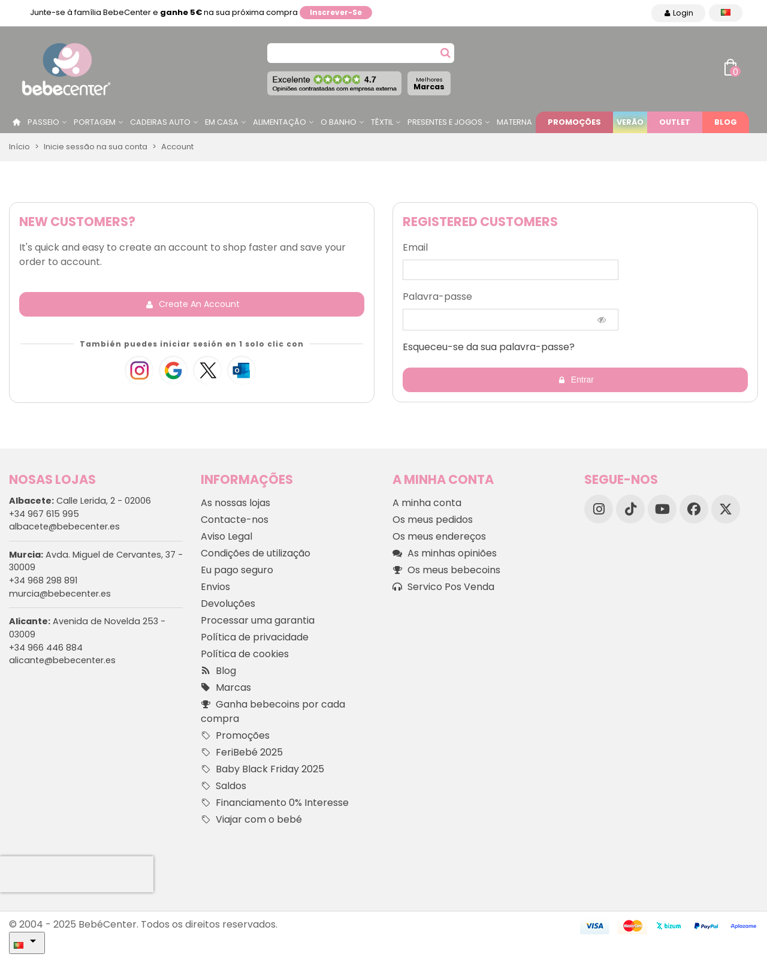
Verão (630, 122)
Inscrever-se (336, 12)
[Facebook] (694, 509)
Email (415, 247)
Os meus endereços (439, 536)
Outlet (674, 122)
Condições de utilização (255, 553)
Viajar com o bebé (251, 819)
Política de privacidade (255, 637)
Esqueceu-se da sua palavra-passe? (489, 347)
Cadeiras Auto (160, 122)
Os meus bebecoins (446, 570)
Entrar (576, 380)
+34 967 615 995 (44, 514)
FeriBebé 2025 (242, 752)
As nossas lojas (235, 503)
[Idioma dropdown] (725, 13)
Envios (215, 587)
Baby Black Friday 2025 (262, 769)
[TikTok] (630, 509)
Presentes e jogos (444, 122)
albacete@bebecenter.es (64, 526)
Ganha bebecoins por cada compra (273, 711)
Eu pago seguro (237, 570)
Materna (514, 122)
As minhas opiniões (444, 553)
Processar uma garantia (258, 620)
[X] (725, 509)
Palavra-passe (437, 296)
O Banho (339, 122)
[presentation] (76, 874)
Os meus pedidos (432, 519)
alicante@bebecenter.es (62, 660)
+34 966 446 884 (46, 648)
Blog (725, 122)
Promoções (574, 122)
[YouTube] (662, 509)
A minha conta (426, 503)
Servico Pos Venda (443, 587)
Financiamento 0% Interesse (275, 803)
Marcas (429, 84)
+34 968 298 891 (43, 580)
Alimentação (279, 122)
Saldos (223, 786)
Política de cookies (245, 654)
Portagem (95, 122)
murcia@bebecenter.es (60, 594)
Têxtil (382, 122)
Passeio (43, 122)
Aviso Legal (226, 536)
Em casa (221, 122)
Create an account (193, 304)
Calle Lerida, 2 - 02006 (80, 501)
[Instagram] (598, 509)
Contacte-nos (234, 519)
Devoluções (228, 603)
